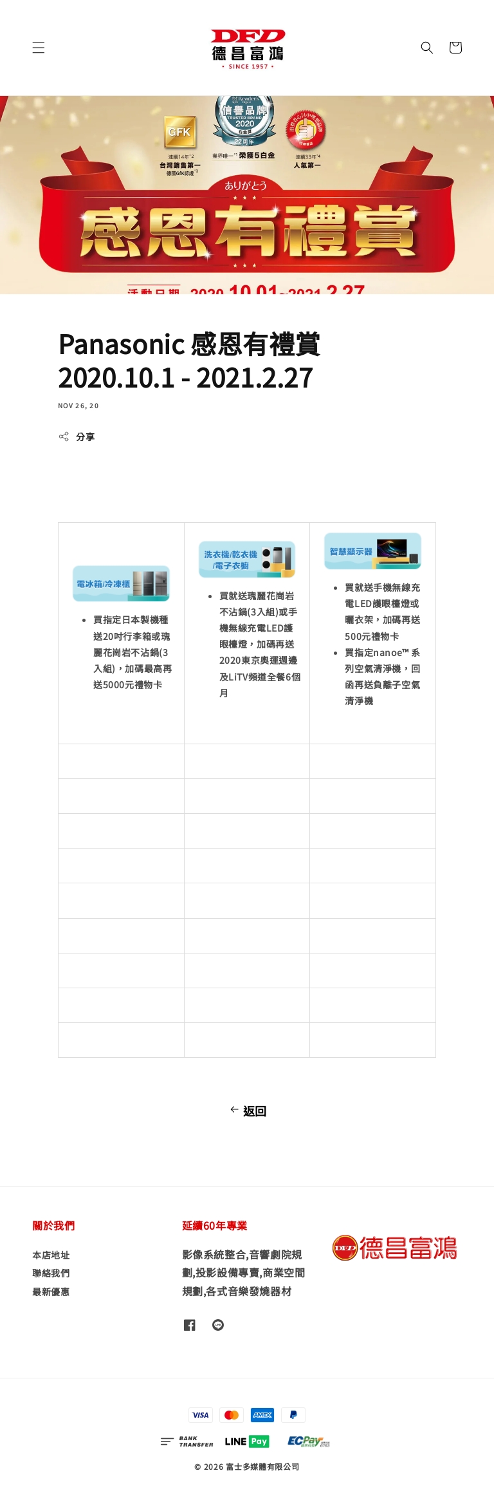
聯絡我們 (50, 1272)
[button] (38, 47)
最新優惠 (50, 1291)
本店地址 (50, 1255)
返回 (247, 1110)
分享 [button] (76, 436)
